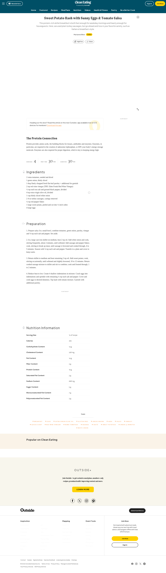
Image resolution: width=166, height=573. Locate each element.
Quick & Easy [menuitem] (37, 424)
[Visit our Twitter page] (79, 501)
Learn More (83, 490)
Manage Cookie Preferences (69, 564)
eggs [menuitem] (49, 421)
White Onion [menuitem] (83, 428)
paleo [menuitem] (119, 421)
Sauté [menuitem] (95, 424)
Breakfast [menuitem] (38, 421)
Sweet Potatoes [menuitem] (109, 424)
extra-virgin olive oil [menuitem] (64, 421)
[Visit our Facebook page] (72, 501)
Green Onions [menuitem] (98, 421)
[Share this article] (89, 41)
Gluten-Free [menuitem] (83, 421)
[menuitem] (33, 10)
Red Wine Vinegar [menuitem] (53, 424)
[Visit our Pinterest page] (93, 501)
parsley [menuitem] (129, 421)
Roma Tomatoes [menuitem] (71, 424)
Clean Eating (83, 2)
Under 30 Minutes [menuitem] (127, 424)
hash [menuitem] (110, 421)
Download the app (54, 125)
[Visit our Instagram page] (86, 501)
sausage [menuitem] (85, 424)
